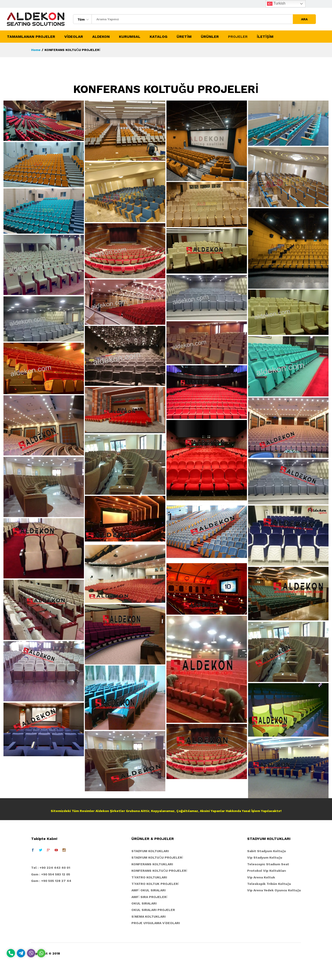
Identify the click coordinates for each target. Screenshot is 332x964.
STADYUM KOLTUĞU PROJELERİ (157, 857)
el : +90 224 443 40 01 (51, 867)
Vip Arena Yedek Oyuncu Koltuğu (274, 890)
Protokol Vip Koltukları (266, 870)
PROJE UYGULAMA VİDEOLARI (155, 923)
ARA (304, 19)
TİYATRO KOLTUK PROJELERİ (155, 884)
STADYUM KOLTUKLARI (150, 851)
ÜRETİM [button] (184, 37)
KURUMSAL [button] (129, 37)
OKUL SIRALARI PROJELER (153, 910)
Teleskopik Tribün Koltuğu (269, 884)
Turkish (276, 3)
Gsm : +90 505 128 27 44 (51, 881)
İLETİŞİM (265, 37)
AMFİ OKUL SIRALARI (148, 890)
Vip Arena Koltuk (261, 877)
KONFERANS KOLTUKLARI (152, 864)
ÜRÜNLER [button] (210, 37)
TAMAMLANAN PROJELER (31, 37)
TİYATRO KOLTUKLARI (149, 877)
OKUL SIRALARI (144, 903)
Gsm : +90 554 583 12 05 (50, 874)
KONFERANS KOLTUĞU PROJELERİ (159, 870)
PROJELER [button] (238, 37)
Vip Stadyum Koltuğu (264, 857)
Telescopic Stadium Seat (268, 864)
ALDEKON (101, 37)
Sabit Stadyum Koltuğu (266, 851)
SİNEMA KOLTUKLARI (148, 916)
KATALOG (158, 37)
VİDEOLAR (73, 37)
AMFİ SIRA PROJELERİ (149, 897)
